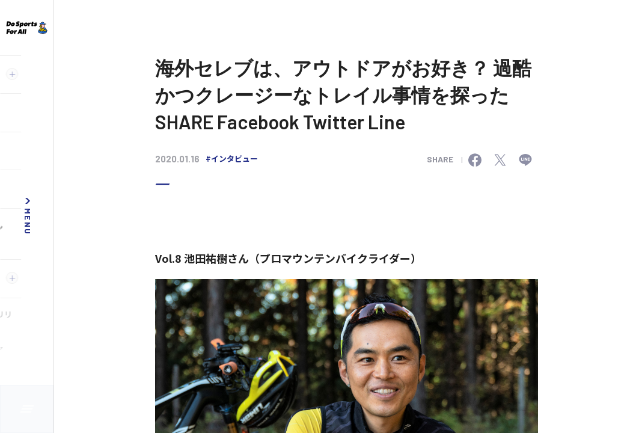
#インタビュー (232, 158)
